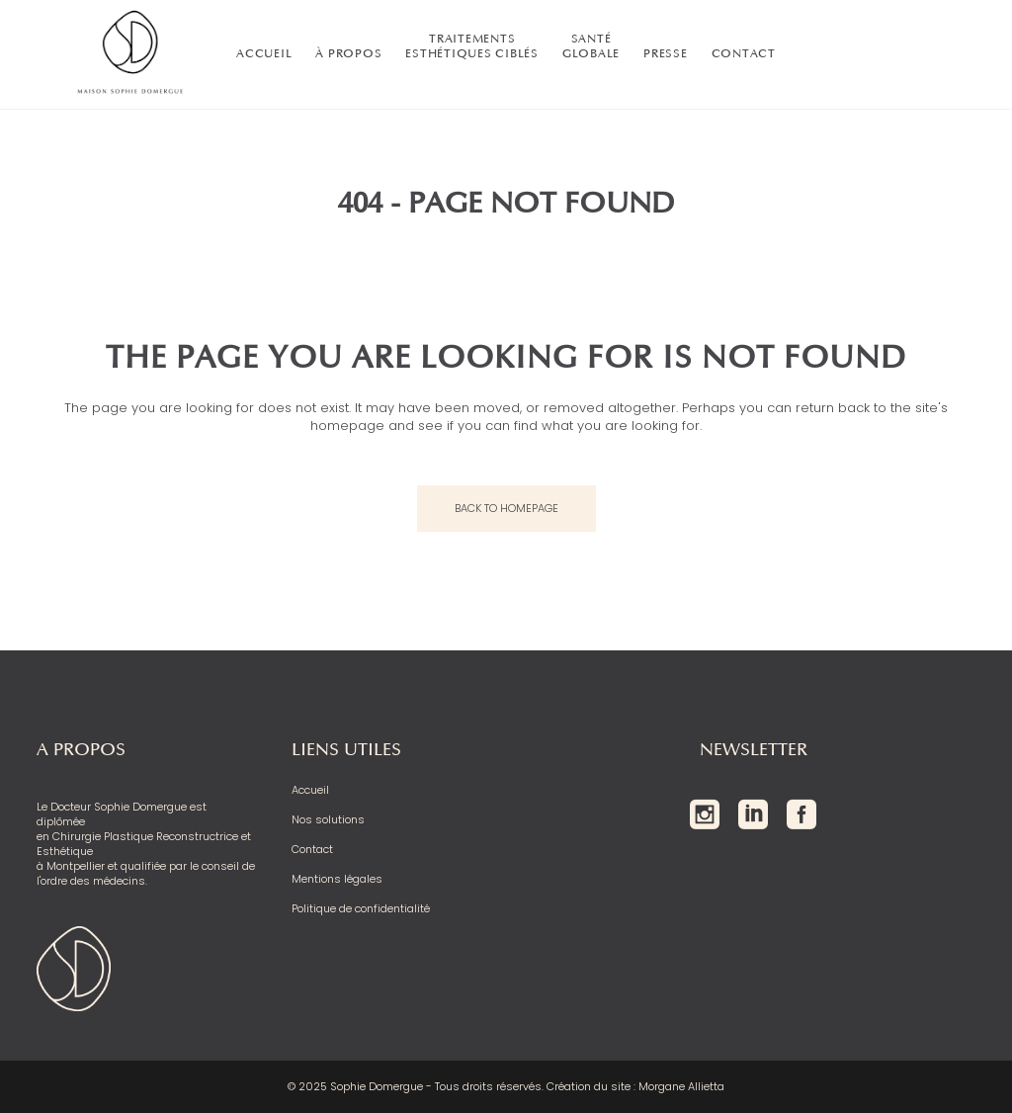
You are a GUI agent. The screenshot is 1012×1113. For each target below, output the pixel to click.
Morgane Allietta (681, 1086)
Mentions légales (337, 879)
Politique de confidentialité (361, 908)
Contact (312, 849)
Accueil (310, 790)
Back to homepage (506, 508)
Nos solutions (328, 819)
